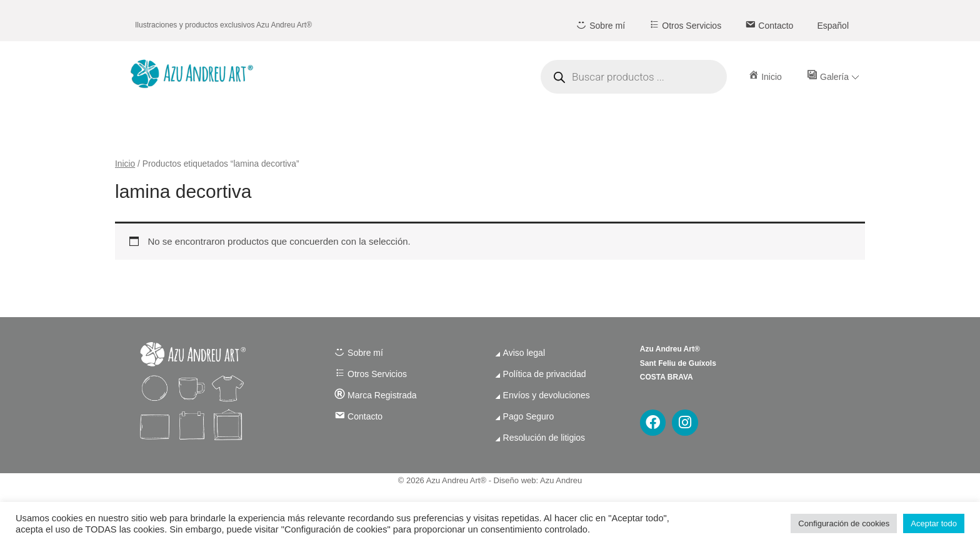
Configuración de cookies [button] (843, 523)
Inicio (125, 164)
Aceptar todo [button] (934, 523)
